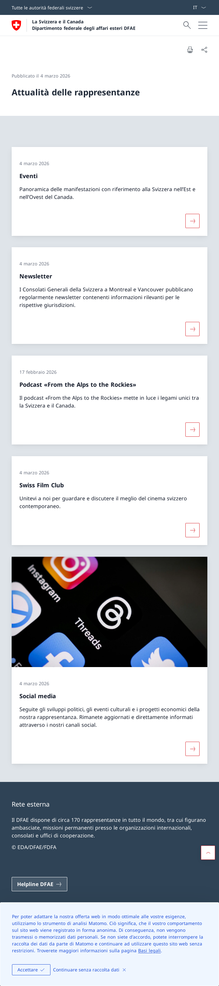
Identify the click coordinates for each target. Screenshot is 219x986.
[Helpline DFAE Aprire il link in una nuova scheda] (39, 884)
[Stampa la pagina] (190, 50)
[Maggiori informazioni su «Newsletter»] (192, 329)
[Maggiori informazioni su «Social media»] (192, 749)
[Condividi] (204, 50)
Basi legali (149, 950)
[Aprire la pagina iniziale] (74, 25)
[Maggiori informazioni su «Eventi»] (192, 220)
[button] (208, 853)
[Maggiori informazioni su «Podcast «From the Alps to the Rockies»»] (192, 429)
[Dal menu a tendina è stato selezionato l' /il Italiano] (199, 7)
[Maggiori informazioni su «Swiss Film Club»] (192, 530)
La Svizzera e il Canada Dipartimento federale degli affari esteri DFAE (84, 24)
